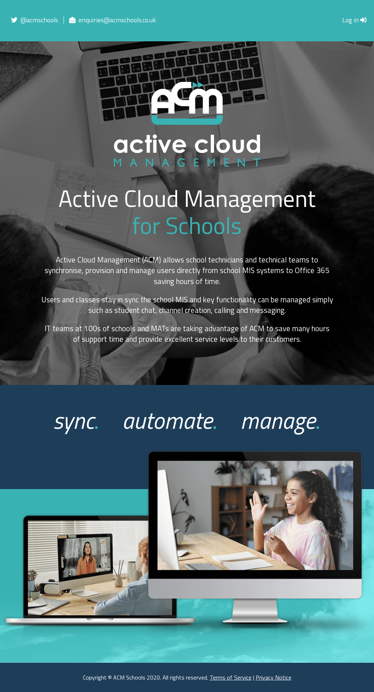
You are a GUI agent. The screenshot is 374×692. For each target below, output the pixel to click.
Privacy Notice (273, 677)
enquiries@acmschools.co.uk (112, 20)
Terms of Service (231, 677)
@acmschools (34, 20)
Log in (354, 20)
